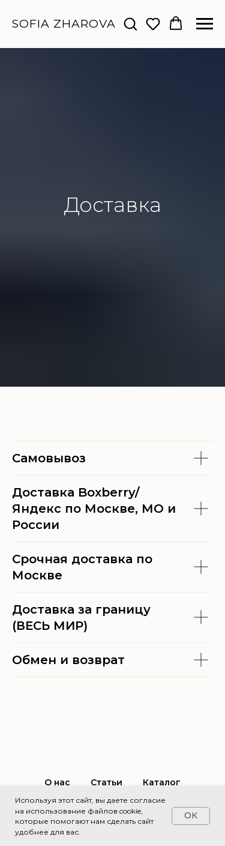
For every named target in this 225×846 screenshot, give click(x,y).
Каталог (162, 782)
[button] (130, 23)
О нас (57, 782)
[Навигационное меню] (204, 24)
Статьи (106, 782)
